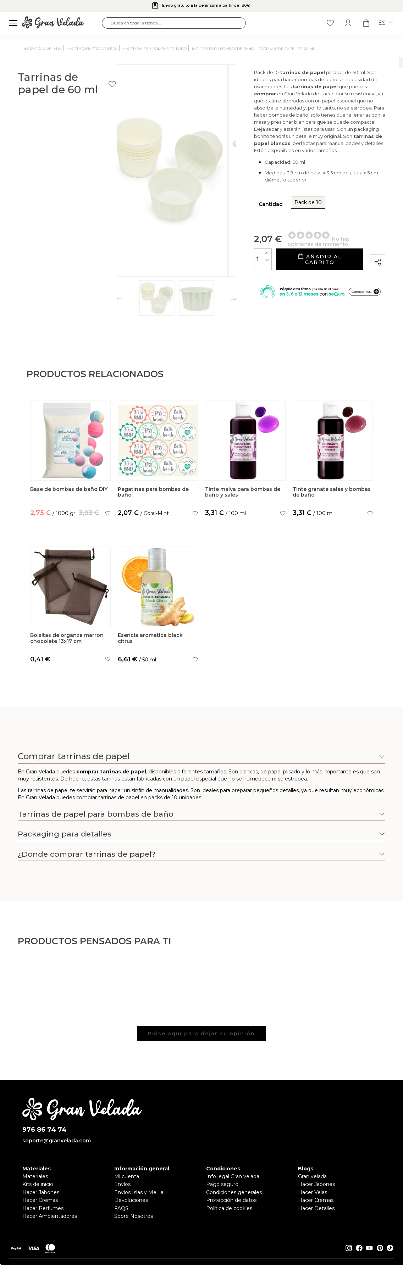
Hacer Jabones (40, 1192)
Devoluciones (131, 1200)
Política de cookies (229, 1208)
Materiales (35, 1176)
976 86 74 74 (44, 1130)
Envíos (122, 1184)
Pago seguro (222, 1184)
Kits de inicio (37, 1184)
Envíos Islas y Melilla (139, 1192)
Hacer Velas (312, 1192)
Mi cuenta (126, 1176)
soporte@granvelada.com (56, 1140)
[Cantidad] (211, 254)
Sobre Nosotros (133, 1216)
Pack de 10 (256, 200)
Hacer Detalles (316, 1208)
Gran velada (312, 1176)
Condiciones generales (234, 1192)
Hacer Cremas (40, 1200)
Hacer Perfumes (43, 1208)
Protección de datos (231, 1200)
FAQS (121, 1208)
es (385, 23)
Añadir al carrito (293, 254)
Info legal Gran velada (232, 1176)
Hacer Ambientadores (49, 1216)
